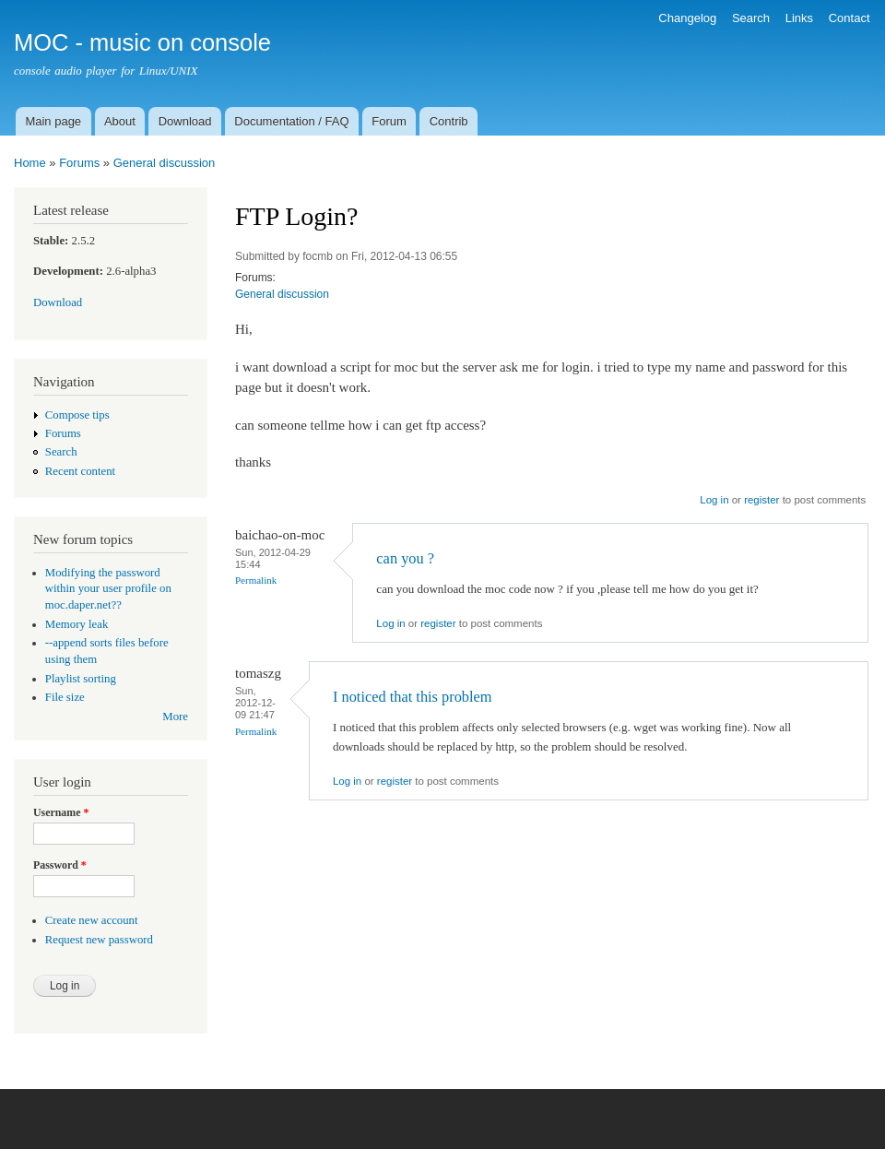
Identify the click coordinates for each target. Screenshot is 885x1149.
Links (799, 18)
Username (60, 812)
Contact (849, 18)
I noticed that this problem (412, 696)
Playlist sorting (80, 678)
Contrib (449, 121)
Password (60, 865)
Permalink (256, 580)
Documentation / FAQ (291, 121)
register (761, 499)
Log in (714, 499)
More (175, 716)
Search (751, 18)
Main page (53, 121)
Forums (79, 163)
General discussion (164, 163)
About (120, 121)
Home (30, 163)
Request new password (99, 939)
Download (185, 121)
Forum (389, 121)
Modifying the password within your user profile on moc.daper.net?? (108, 589)
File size (65, 697)
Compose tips (77, 415)
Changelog (687, 18)
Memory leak (77, 624)
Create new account (91, 920)
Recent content (80, 471)
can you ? (405, 558)
